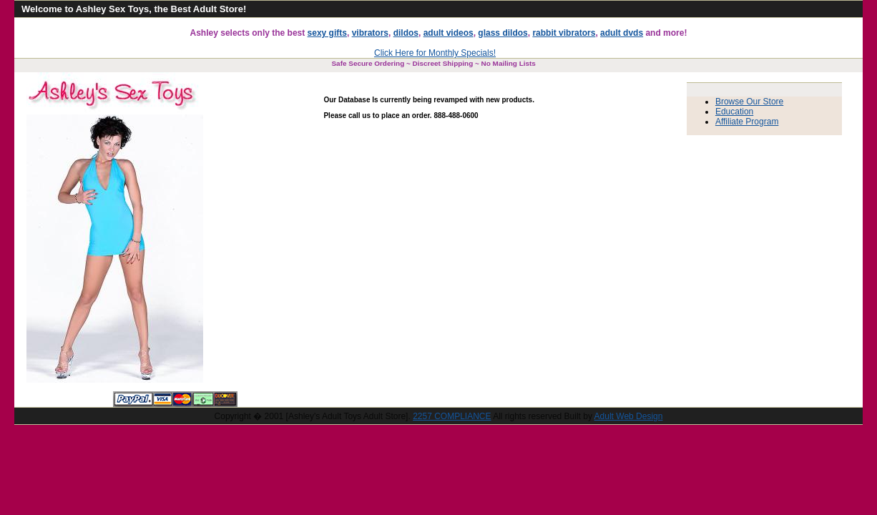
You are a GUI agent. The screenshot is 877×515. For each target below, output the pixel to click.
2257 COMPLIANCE (452, 416)
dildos (405, 33)
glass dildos (502, 33)
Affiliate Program (746, 122)
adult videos (448, 33)
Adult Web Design (628, 416)
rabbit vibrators (563, 33)
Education (734, 112)
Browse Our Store (749, 102)
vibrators (370, 33)
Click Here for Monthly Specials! (435, 53)
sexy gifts (327, 33)
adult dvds (621, 33)
